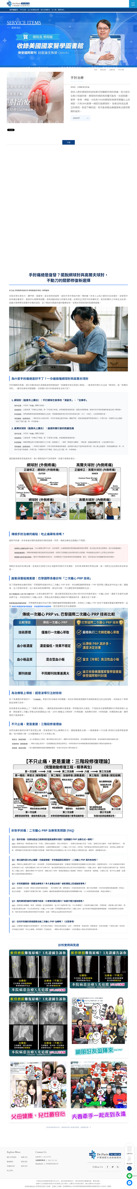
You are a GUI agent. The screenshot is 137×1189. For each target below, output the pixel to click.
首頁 (95, 70)
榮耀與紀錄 (11, 1166)
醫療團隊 (10, 1161)
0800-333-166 (52, 1160)
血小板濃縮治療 (33, 10)
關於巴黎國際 (11, 1157)
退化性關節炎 (45, 10)
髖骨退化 (61, 10)
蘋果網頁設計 (31, 1186)
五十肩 (54, 10)
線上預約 (10, 1170)
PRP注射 (23, 10)
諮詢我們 (80, 118)
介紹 (68, 142)
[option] (8, 98)
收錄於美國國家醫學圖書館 (22, 606)
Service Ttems (77, 81)
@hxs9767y (47, 1157)
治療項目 (112, 70)
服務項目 (103, 70)
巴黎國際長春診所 (52, 1164)
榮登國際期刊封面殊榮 (42, 606)
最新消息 (24, 1166)
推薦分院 (24, 1157)
